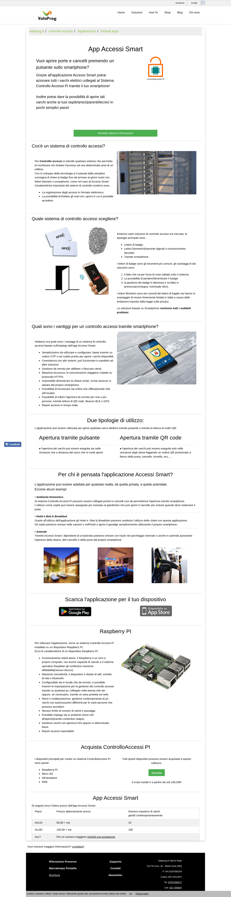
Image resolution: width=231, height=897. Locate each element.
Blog (180, 12)
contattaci (78, 846)
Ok (130, 894)
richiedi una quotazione (101, 836)
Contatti (194, 3)
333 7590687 (175, 888)
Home (121, 12)
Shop (167, 12)
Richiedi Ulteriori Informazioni (115, 133)
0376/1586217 (175, 882)
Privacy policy (142, 893)
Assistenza (180, 3)
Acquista (156, 772)
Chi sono (194, 12)
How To (153, 12)
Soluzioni (136, 12)
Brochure (54, 875)
